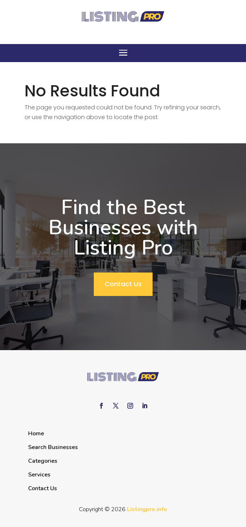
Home (36, 433)
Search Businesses (53, 447)
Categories (42, 461)
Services (39, 475)
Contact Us (123, 283)
